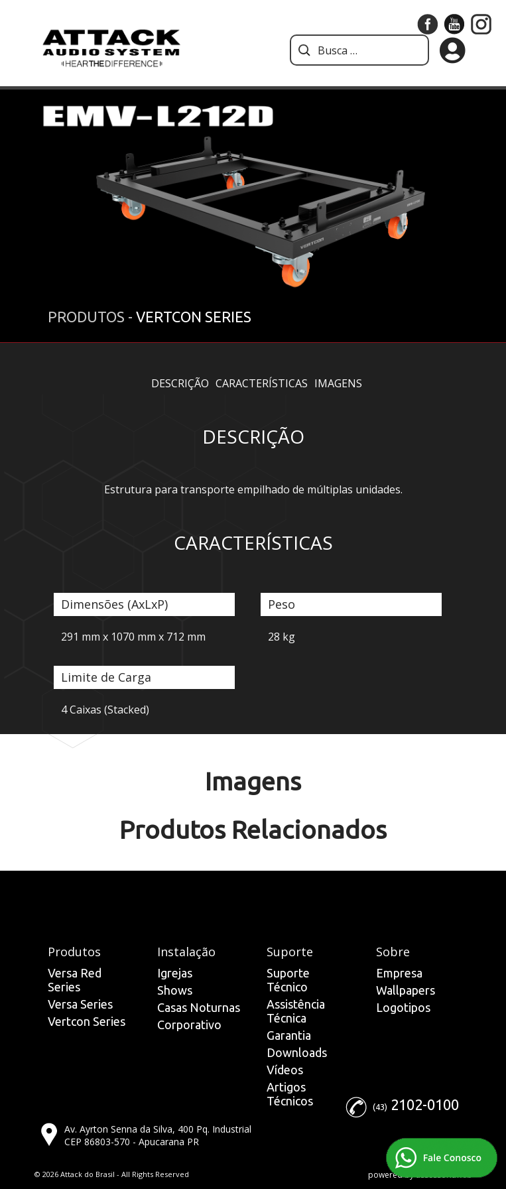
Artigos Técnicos (290, 1093)
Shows (174, 990)
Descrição (180, 383)
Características (262, 383)
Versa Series (80, 1004)
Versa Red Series (74, 979)
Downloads (297, 1052)
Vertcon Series (86, 1021)
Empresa (399, 972)
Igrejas (174, 972)
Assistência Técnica (296, 1011)
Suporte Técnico (288, 979)
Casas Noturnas (198, 1007)
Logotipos (403, 1007)
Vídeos (285, 1069)
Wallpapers (405, 990)
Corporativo (189, 1024)
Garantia (289, 1035)
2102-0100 (425, 1104)
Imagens (338, 383)
